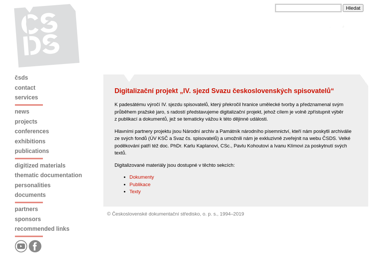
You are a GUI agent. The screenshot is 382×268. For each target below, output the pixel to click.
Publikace (139, 184)
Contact (25, 87)
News (22, 111)
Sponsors (28, 219)
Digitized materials (40, 165)
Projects (26, 121)
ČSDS (21, 77)
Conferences (32, 131)
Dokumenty (141, 177)
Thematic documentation (48, 175)
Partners (26, 209)
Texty (135, 191)
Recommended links (42, 229)
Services (26, 97)
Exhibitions (30, 141)
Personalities (33, 185)
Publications (32, 151)
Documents (30, 195)
